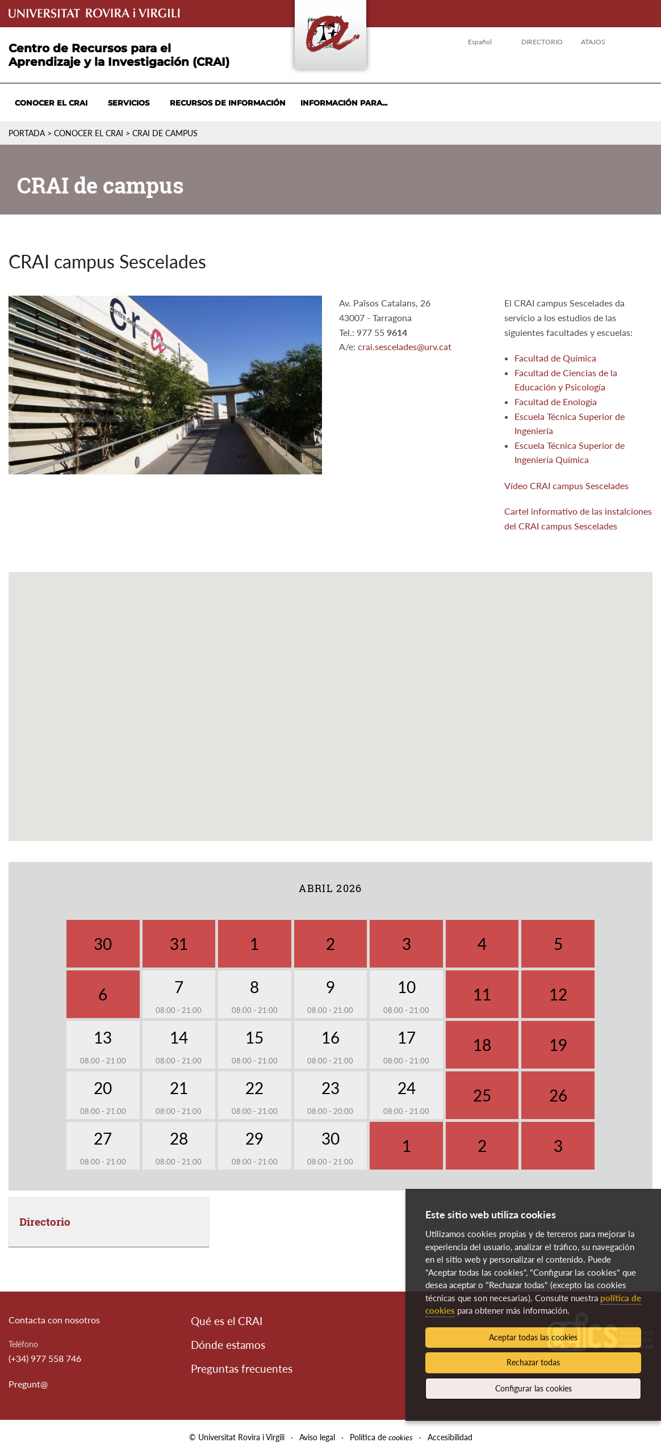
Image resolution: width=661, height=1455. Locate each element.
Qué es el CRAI (226, 1320)
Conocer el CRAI (51, 102)
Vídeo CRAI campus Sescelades (566, 485)
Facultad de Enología (555, 401)
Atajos (593, 41)
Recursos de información (228, 102)
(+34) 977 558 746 (45, 1358)
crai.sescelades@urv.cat (404, 346)
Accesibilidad (450, 1437)
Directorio (542, 41)
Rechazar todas (533, 1362)
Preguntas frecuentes (241, 1368)
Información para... (343, 102)
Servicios (128, 102)
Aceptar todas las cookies (533, 1337)
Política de (381, 1437)
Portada (27, 133)
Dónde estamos (228, 1344)
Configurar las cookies (533, 1388)
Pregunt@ (28, 1383)
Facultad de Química (555, 357)
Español (480, 41)
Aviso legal (317, 1437)
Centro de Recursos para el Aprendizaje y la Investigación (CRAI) (119, 55)
